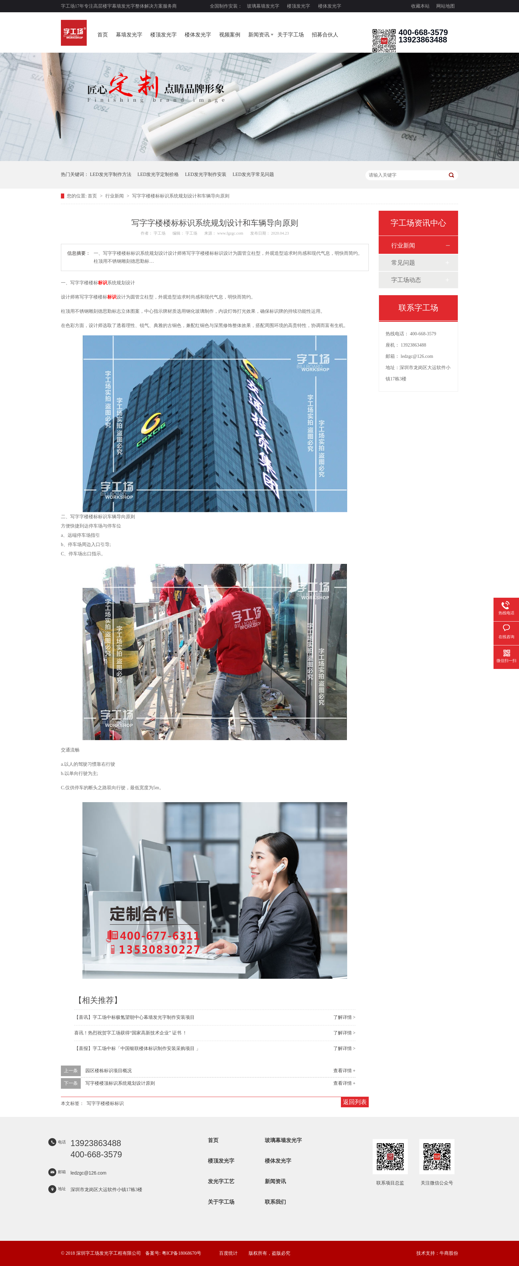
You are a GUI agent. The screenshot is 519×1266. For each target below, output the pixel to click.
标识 (102, 282)
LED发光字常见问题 (253, 174)
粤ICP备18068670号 (182, 1253)
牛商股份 (449, 1253)
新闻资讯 (258, 34)
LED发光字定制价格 (158, 174)
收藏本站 (420, 6)
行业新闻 (115, 195)
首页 (102, 34)
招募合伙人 (325, 34)
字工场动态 (406, 280)
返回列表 (355, 1102)
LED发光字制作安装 (205, 174)
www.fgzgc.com (230, 233)
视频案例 (229, 34)
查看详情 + (344, 1070)
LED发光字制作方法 (110, 174)
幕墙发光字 (129, 34)
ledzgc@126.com (417, 356)
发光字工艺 (221, 1181)
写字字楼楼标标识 (105, 1103)
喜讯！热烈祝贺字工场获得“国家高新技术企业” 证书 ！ (130, 1032)
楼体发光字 (329, 6)
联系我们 (275, 1202)
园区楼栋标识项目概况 (108, 1070)
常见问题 (403, 262)
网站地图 (445, 6)
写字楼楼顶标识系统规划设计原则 (120, 1083)
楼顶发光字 (298, 6)
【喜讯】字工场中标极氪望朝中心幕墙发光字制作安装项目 (134, 1017)
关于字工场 (290, 34)
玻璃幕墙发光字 (263, 6)
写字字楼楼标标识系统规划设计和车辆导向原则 (180, 195)
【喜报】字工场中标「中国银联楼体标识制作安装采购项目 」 (137, 1048)
